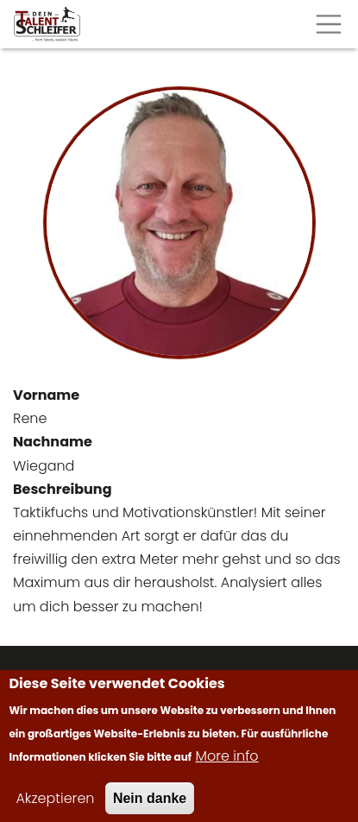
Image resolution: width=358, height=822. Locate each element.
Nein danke (149, 806)
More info (227, 764)
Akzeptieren (55, 806)
